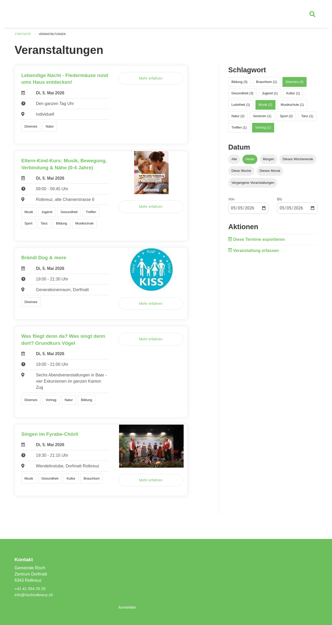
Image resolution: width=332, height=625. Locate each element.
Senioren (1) (262, 118)
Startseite (23, 36)
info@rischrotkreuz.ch (35, 595)
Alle (234, 161)
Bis (279, 201)
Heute (249, 161)
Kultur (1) (293, 95)
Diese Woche (241, 173)
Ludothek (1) (240, 107)
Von (231, 201)
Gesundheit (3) (242, 95)
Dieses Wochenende (298, 161)
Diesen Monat (270, 173)
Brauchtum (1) (266, 84)
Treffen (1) (239, 130)
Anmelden (127, 607)
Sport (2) (286, 118)
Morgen (268, 161)
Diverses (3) (294, 84)
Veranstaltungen (54, 36)
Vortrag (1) (263, 130)
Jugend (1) (270, 95)
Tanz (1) (307, 118)
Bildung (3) (239, 84)
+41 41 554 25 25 (31, 588)
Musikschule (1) (292, 107)
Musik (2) (265, 107)
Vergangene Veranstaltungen (252, 185)
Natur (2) (238, 118)
